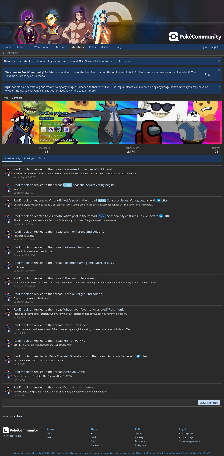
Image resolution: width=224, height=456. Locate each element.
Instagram (140, 445)
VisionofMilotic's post (63, 200)
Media (60, 47)
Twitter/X (140, 433)
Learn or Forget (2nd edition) (83, 231)
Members (78, 47)
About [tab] (41, 158)
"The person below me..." (80, 278)
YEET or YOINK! (73, 341)
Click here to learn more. (81, 90)
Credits (95, 441)
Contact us (96, 445)
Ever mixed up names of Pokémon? (87, 169)
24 (216, 151)
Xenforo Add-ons (196, 453)
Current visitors (10, 52)
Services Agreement (189, 441)
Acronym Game (118, 356)
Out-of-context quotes (78, 387)
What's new (41, 47)
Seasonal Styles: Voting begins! (89, 185)
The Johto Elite (12, 435)
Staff (93, 437)
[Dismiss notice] (218, 61)
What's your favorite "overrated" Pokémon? (93, 309)
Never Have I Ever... (76, 325)
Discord (105, 47)
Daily (118, 47)
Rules (92, 47)
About (50, 433)
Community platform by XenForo (41, 453)
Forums (21, 47)
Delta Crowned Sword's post (68, 356)
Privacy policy (186, 433)
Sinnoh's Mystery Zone (61, 124)
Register (210, 74)
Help (93, 433)
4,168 (44, 151)
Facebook (140, 441)
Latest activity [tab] (12, 158)
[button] (29, 47)
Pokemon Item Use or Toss (81, 247)
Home (8, 47)
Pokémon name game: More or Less (88, 263)
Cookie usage (186, 437)
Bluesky (139, 437)
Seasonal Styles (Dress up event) (125, 216)
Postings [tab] (29, 158)
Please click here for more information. (108, 61)
